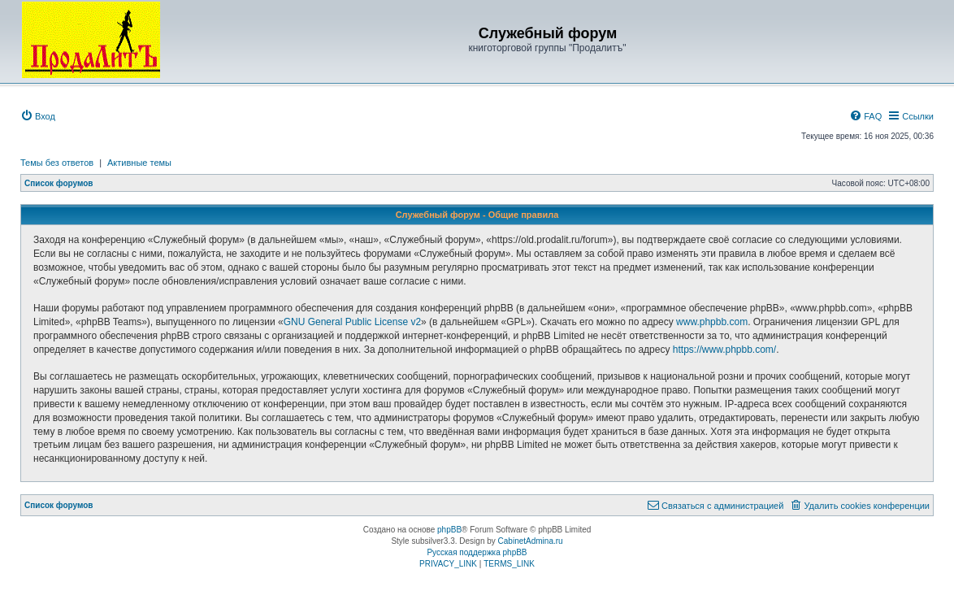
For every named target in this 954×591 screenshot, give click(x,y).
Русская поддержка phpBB (477, 552)
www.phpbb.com (712, 322)
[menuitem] (37, 116)
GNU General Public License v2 (352, 322)
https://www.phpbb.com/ (724, 349)
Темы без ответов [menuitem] (56, 162)
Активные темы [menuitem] (139, 162)
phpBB (449, 529)
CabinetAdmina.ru (530, 541)
